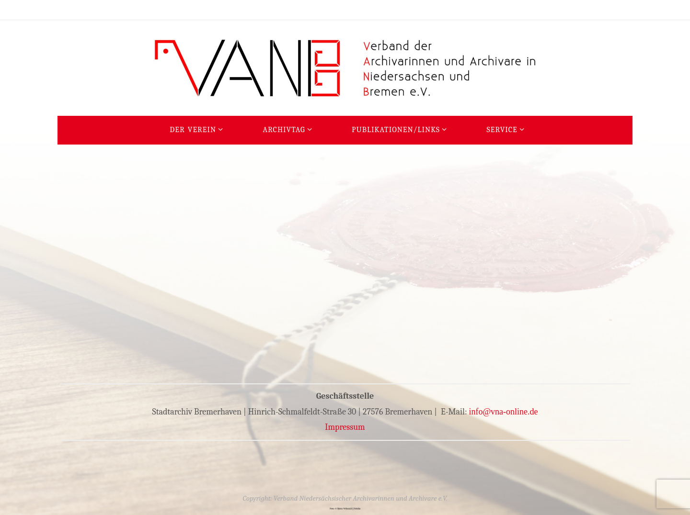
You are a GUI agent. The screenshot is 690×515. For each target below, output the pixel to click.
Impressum (345, 427)
